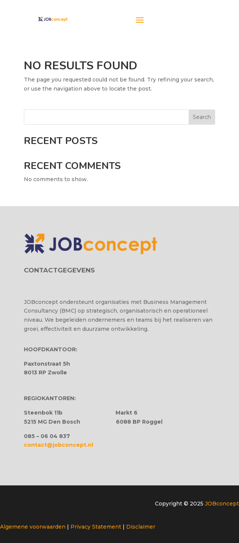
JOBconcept (222, 503)
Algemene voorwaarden (33, 526)
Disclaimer (140, 526)
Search (202, 117)
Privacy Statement (95, 526)
